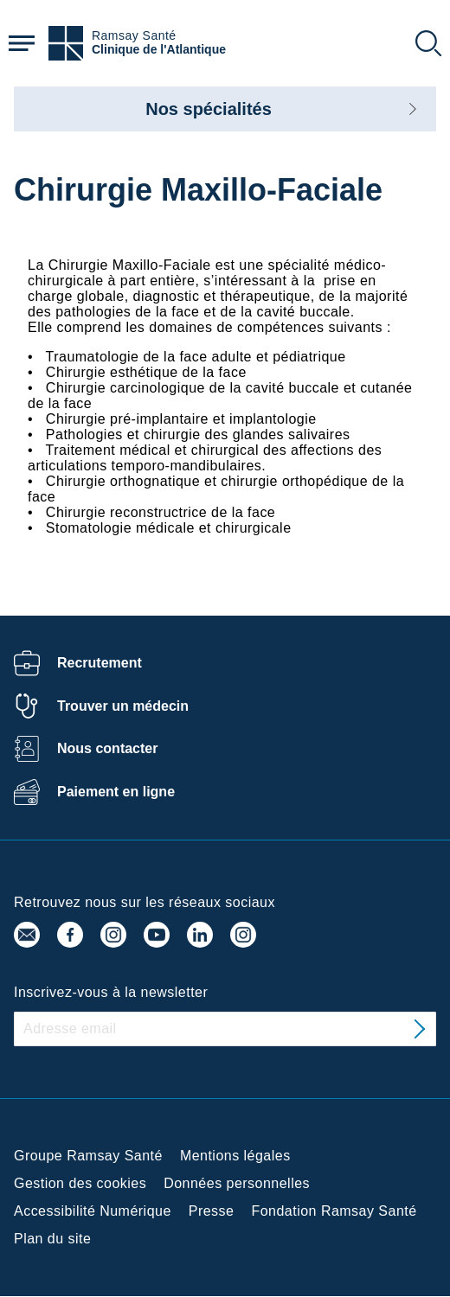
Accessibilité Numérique (92, 1211)
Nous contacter (107, 748)
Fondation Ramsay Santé (333, 1211)
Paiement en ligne (116, 791)
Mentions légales (235, 1155)
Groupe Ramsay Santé (88, 1155)
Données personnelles (237, 1183)
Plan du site (52, 1238)
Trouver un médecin (123, 706)
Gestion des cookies (80, 1183)
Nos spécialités (208, 108)
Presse (212, 1211)
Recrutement (99, 662)
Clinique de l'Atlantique (159, 49)
